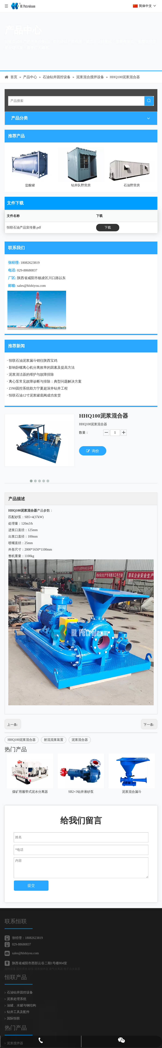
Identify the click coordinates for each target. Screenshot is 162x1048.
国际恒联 (13, 1011)
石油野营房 (132, 185)
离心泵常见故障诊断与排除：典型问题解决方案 (45, 381)
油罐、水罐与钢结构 (21, 998)
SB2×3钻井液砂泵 (80, 791)
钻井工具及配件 (18, 1004)
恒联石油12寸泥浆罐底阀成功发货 (35, 395)
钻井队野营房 (81, 185)
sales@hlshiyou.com (31, 285)
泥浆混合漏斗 (131, 791)
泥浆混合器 (80, 740)
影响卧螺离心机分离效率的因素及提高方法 (42, 367)
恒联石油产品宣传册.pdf (24, 227)
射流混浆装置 (53, 740)
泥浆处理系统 (16, 991)
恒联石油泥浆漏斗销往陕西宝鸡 (33, 360)
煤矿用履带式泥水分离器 (30, 791)
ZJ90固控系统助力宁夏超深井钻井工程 (38, 388)
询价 (92, 450)
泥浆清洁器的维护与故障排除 (31, 374)
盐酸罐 (30, 185)
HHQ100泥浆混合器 (22, 740)
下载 (107, 227)
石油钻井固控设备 (20, 985)
